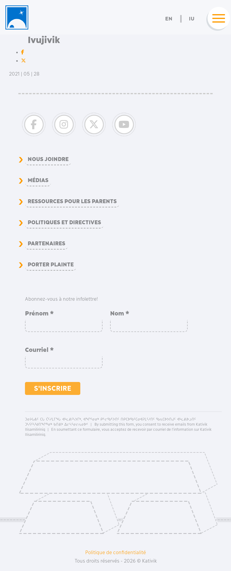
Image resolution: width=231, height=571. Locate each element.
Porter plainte (51, 264)
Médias (38, 180)
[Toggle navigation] (217, 18)
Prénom (39, 313)
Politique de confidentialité (115, 552)
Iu (191, 18)
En (168, 18)
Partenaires (46, 243)
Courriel (39, 350)
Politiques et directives (64, 222)
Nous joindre (48, 159)
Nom (119, 313)
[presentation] (156, 357)
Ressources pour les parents (72, 201)
